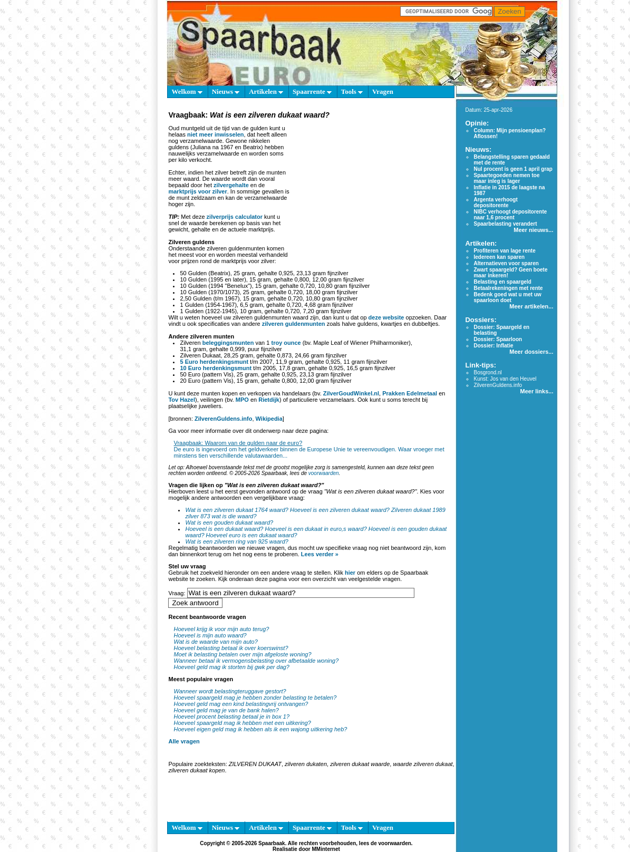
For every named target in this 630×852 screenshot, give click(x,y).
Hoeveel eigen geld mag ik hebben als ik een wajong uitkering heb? (260, 729)
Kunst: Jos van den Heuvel (504, 379)
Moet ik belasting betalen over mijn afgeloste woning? (242, 654)
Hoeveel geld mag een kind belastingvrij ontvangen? (240, 704)
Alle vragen (183, 741)
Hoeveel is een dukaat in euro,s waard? (316, 529)
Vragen (382, 91)
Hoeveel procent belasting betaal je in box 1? (231, 716)
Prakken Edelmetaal (409, 393)
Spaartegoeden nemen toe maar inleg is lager (506, 178)
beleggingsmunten (228, 343)
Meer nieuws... (533, 230)
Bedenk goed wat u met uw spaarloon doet (507, 297)
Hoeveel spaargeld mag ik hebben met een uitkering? (242, 723)
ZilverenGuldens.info (223, 418)
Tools (352, 91)
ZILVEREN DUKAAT (255, 764)
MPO (242, 399)
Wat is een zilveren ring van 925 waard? (236, 541)
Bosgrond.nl (487, 372)
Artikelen (266, 91)
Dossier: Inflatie (493, 345)
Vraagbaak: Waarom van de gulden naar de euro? (237, 443)
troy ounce (286, 343)
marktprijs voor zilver (197, 191)
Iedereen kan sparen (499, 257)
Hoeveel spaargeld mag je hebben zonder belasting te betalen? (254, 697)
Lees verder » (319, 554)
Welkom (186, 91)
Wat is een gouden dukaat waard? (229, 522)
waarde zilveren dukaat (422, 764)
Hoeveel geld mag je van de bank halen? (225, 710)
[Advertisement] (370, 187)
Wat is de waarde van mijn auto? (215, 641)
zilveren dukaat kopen (196, 770)
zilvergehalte (231, 185)
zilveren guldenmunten (293, 324)
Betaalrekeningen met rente (507, 288)
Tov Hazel (181, 399)
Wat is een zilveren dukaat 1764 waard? (236, 510)
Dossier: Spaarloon (497, 339)
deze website (386, 317)
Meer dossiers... (531, 351)
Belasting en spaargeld (502, 282)
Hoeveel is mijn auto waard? (209, 635)
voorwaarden (323, 473)
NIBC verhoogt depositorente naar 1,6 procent (510, 214)
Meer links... (536, 391)
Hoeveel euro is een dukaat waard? (251, 535)
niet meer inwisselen (215, 134)
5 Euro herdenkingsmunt (214, 362)
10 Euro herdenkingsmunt (215, 368)
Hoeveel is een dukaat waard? (224, 529)
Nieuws (226, 91)
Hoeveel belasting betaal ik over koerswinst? (230, 648)
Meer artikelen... (531, 306)
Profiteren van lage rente (504, 251)
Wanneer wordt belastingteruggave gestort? (229, 691)
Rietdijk (268, 399)
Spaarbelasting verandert (505, 224)
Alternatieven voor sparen (505, 263)
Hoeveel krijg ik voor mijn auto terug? (221, 629)
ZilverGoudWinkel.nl (351, 393)
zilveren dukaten (306, 764)
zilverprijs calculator (235, 217)
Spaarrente (312, 91)
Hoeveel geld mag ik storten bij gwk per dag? (231, 667)
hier (350, 572)
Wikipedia (269, 418)
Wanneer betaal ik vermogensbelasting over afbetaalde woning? (255, 660)
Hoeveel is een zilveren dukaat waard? (340, 510)
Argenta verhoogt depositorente (495, 202)
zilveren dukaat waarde (360, 764)
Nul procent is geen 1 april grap (512, 169)
